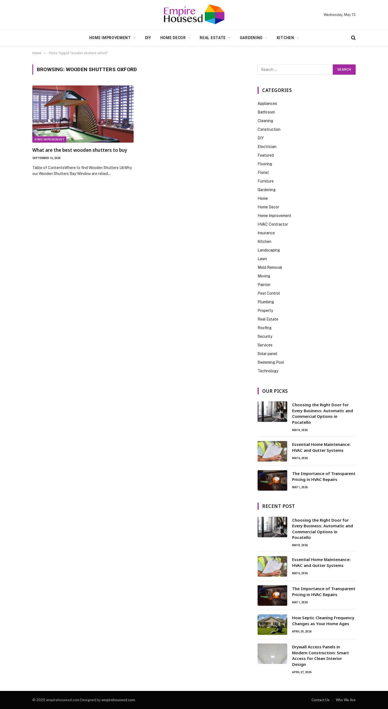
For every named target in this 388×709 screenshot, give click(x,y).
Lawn (262, 259)
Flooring (265, 164)
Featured (266, 155)
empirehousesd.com (118, 700)
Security (265, 336)
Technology (268, 371)
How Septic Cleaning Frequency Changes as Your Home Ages (323, 620)
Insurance (266, 233)
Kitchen (285, 38)
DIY (148, 38)
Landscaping (269, 250)
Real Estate (213, 38)
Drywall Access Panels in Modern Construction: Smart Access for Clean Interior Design (320, 655)
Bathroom (266, 112)
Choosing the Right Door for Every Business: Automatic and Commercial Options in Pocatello (322, 413)
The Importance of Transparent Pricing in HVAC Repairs (323, 476)
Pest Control (269, 293)
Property (265, 310)
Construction (269, 129)
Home (263, 198)
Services (265, 345)
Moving (264, 276)
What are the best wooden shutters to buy (79, 150)
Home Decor (173, 38)
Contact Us (320, 700)
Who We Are (346, 700)
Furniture (266, 181)
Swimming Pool (271, 362)
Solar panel (267, 354)
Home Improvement (110, 38)
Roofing (265, 328)
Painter (264, 285)
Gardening (251, 38)
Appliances (267, 103)
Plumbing (266, 302)
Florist (263, 172)
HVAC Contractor (273, 224)
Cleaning (265, 121)
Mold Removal (270, 267)
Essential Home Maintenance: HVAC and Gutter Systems (321, 447)
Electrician (267, 146)
